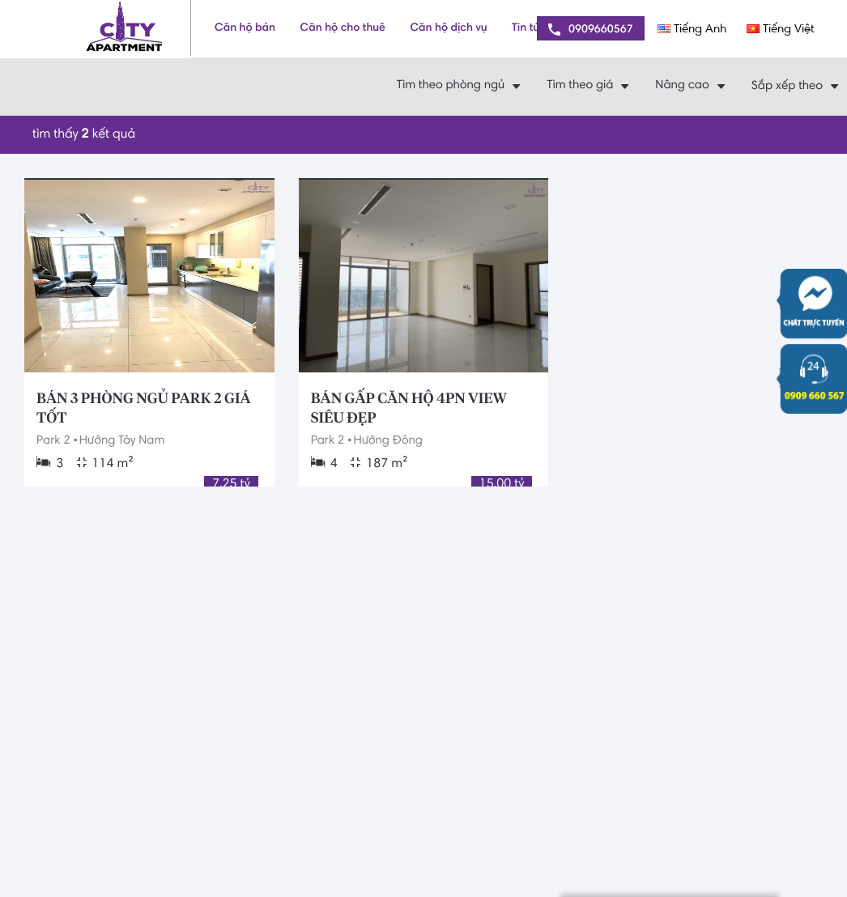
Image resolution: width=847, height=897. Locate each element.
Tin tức (529, 28)
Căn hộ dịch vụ (448, 28)
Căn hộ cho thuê (342, 28)
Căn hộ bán (245, 28)
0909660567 (590, 29)
